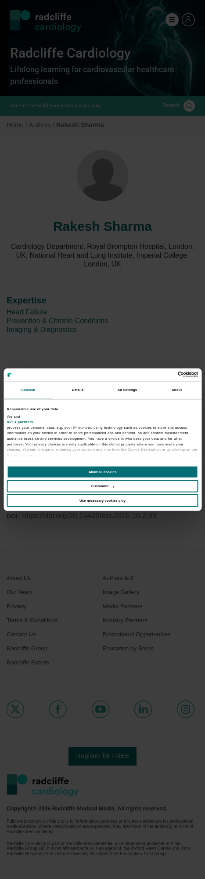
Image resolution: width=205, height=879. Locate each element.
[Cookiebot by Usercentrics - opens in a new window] (159, 374)
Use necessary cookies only (102, 501)
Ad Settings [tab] (127, 390)
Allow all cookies (102, 472)
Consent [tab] (28, 390)
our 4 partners (20, 422)
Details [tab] (77, 390)
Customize (102, 486)
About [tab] (177, 390)
